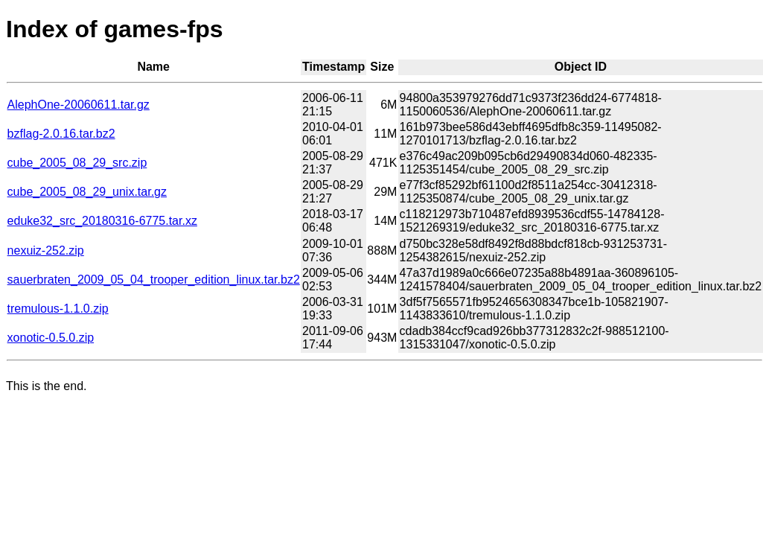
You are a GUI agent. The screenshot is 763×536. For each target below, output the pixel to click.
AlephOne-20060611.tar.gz (78, 104)
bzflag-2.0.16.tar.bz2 (61, 133)
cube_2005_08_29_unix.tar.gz (87, 191)
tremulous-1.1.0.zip (58, 308)
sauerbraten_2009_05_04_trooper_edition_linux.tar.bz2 (153, 279)
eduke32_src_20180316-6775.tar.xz (102, 220)
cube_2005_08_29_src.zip (77, 162)
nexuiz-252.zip (45, 250)
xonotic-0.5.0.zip (51, 337)
